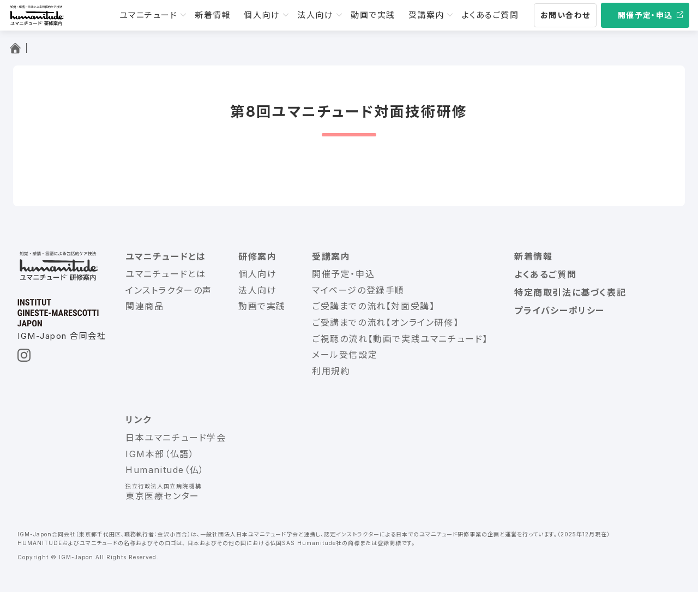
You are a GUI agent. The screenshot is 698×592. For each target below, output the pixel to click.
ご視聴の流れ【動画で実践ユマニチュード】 (400, 338)
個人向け (262, 15)
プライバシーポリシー (559, 310)
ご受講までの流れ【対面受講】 (373, 306)
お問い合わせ (565, 15)
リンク (138, 419)
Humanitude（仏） (164, 469)
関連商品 (144, 306)
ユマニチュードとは (165, 256)
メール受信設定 (344, 354)
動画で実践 (373, 15)
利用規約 (331, 371)
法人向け (315, 15)
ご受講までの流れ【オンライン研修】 (385, 322)
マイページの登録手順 (358, 290)
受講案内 (426, 15)
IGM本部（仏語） (159, 454)
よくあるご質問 (490, 15)
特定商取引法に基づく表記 (570, 292)
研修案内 (257, 256)
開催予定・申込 (645, 15)
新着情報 (213, 15)
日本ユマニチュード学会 (175, 437)
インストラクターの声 (168, 290)
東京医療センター (162, 496)
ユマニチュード (148, 15)
